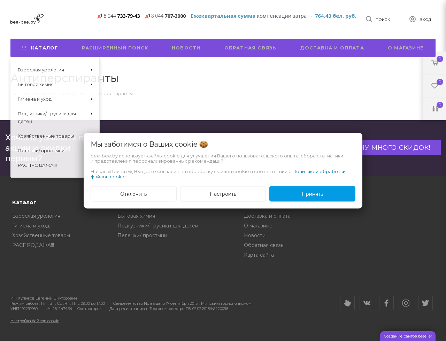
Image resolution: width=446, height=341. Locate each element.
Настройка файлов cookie (34, 320)
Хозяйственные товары (41, 235)
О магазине (406, 48)
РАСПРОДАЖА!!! (33, 245)
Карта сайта (259, 255)
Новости (186, 48)
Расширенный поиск (115, 48)
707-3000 (168, 16)
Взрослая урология (36, 216)
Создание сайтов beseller (408, 336)
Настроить (223, 194)
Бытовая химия (136, 216)
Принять (312, 194)
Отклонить (133, 194)
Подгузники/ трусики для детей (157, 226)
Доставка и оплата (332, 48)
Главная (19, 93)
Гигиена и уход (30, 226)
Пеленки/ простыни (142, 235)
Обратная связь (250, 48)
